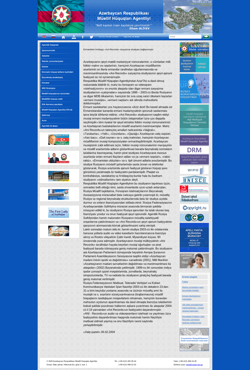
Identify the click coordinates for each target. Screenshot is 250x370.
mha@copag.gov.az (194, 365)
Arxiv (44, 120)
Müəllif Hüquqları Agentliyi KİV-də (57, 110)
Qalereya (46, 115)
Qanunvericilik (48, 50)
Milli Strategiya (48, 88)
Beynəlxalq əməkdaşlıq (52, 77)
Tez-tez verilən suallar (108, 36)
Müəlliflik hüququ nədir (52, 99)
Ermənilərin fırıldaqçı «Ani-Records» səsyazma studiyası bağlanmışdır (193, 319)
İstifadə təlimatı (202, 65)
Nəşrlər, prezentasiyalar (52, 61)
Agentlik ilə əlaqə (131, 36)
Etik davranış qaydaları (52, 104)
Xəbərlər (45, 56)
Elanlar (45, 67)
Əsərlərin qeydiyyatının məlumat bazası (187, 65)
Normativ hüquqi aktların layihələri (57, 72)
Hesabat (45, 83)
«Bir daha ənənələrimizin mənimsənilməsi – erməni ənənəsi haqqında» (193, 308)
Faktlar (185, 282)
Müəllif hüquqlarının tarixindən (56, 93)
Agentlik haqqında (50, 45)
